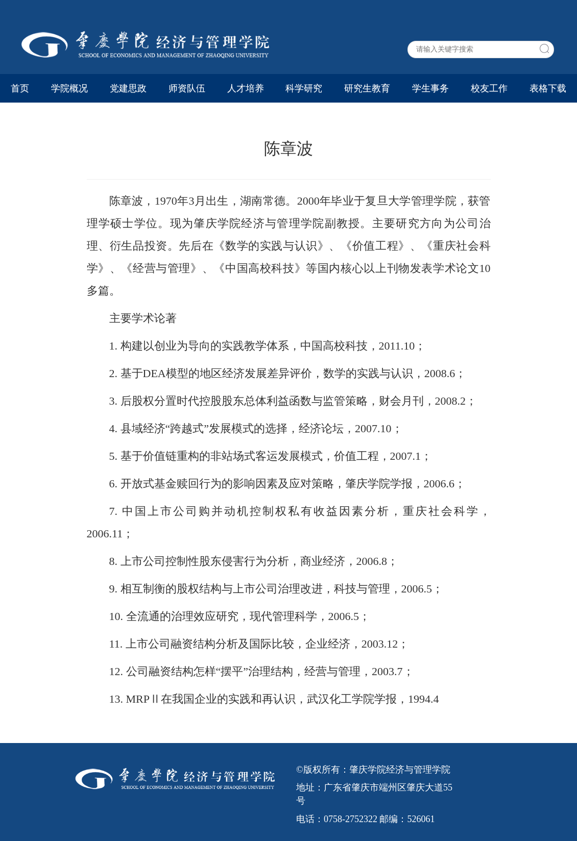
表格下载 (548, 88)
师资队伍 (187, 88)
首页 (20, 88)
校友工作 (489, 88)
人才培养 (245, 88)
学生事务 (430, 88)
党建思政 (128, 88)
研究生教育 (367, 88)
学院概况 (69, 88)
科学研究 (303, 88)
